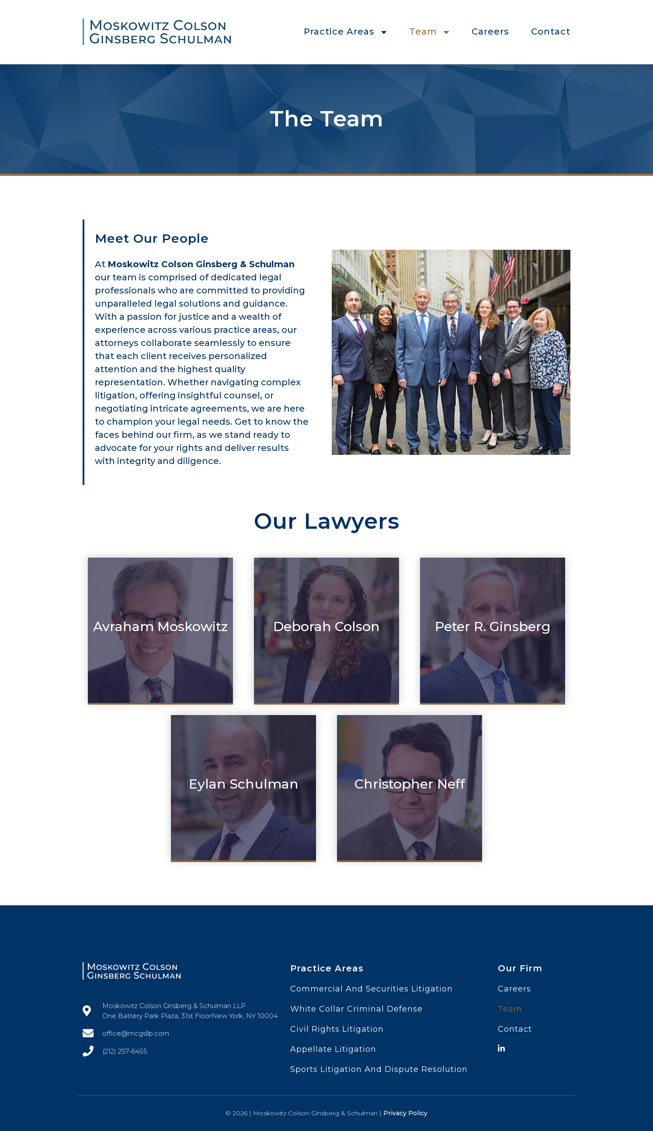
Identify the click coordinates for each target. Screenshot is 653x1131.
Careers (490, 31)
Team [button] (429, 31)
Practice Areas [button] (345, 31)
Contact (550, 31)
